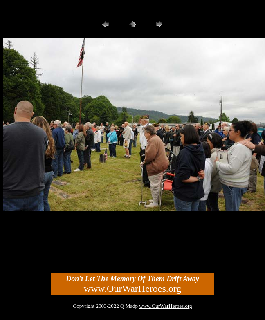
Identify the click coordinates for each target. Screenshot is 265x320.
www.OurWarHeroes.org (133, 288)
